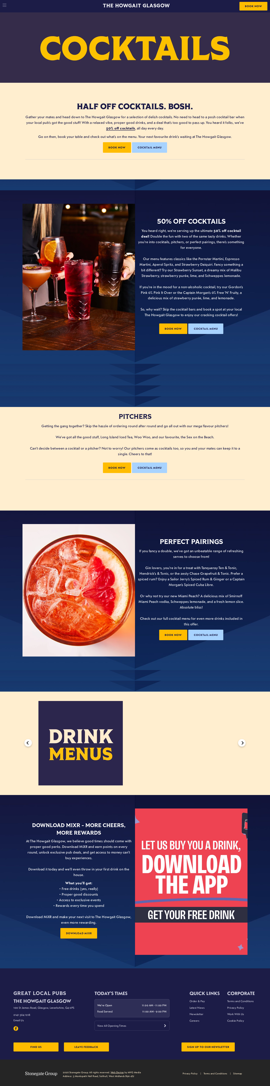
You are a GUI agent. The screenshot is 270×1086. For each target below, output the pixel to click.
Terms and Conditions (240, 1001)
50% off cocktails (120, 128)
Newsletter (196, 1014)
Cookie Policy (235, 1020)
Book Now (253, 6)
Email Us (19, 1020)
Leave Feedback (86, 1047)
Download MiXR (79, 933)
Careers (195, 1020)
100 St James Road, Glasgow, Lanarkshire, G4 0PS (44, 1007)
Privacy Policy (235, 1007)
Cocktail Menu (150, 147)
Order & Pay (197, 1001)
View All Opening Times (111, 1025)
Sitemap (237, 1073)
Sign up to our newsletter (208, 1047)
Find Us (36, 1047)
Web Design (117, 1072)
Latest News (197, 1007)
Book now (173, 328)
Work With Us (235, 1014)
